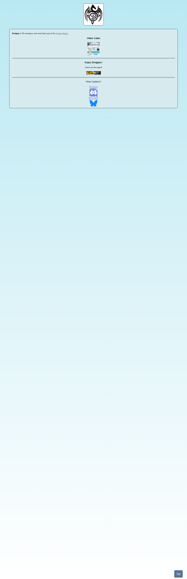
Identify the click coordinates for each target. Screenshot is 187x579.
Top (178, 573)
